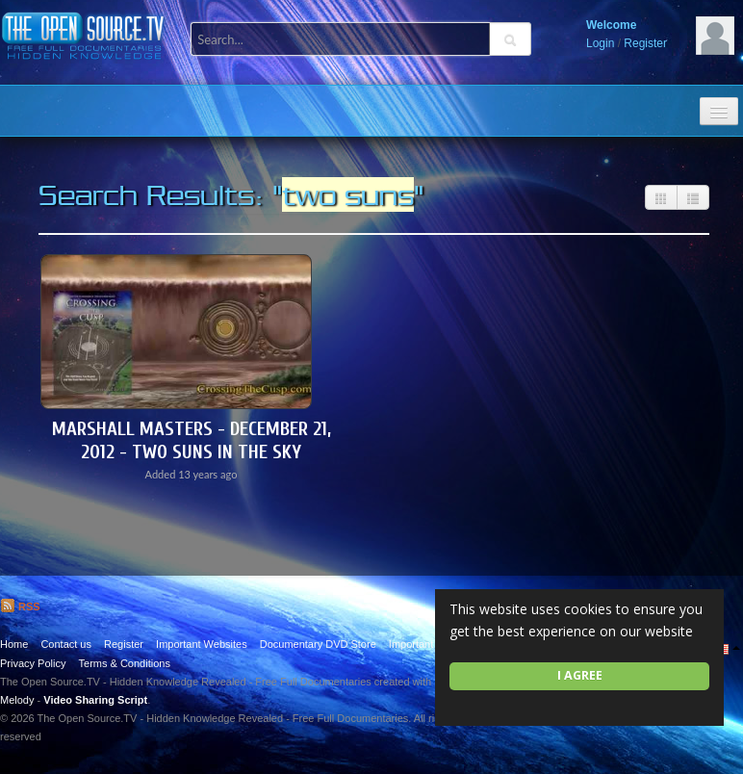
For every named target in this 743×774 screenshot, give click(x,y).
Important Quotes (430, 644)
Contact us (65, 644)
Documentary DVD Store (318, 644)
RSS (20, 606)
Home (14, 644)
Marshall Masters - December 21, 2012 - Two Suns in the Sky (191, 440)
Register (645, 43)
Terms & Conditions (124, 663)
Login (600, 43)
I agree (579, 675)
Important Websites (201, 644)
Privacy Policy (32, 663)
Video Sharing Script (95, 700)
